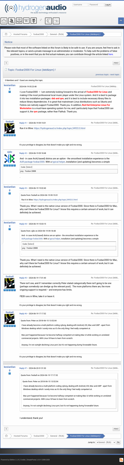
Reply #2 (23, 153)
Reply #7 (23, 368)
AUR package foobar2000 (32, 162)
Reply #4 (23, 224)
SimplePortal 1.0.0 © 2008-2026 (38, 460)
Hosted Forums (20, 34)
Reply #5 (23, 278)
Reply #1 (23, 123)
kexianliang (9, 87)
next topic (114, 74)
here (111, 54)
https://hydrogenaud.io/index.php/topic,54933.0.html (59, 128)
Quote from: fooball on (39, 195)
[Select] (29, 167)
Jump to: (91, 442)
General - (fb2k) (57, 34)
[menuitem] (116, 63)
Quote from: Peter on (38, 321)
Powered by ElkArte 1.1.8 (10, 460)
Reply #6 (23, 314)
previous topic (102, 74)
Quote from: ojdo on (38, 231)
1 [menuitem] (6, 63)
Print (116, 63)
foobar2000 (38, 34)
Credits (23, 460)
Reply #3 (23, 188)
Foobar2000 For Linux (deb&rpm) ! (85, 34)
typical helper (58, 162)
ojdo (9, 151)
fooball (10, 121)
